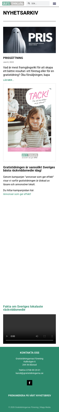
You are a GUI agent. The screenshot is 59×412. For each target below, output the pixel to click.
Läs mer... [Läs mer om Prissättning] (8, 80)
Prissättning (13, 58)
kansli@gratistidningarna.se (29, 373)
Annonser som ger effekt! (17, 194)
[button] (54, 3)
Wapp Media (45, 407)
